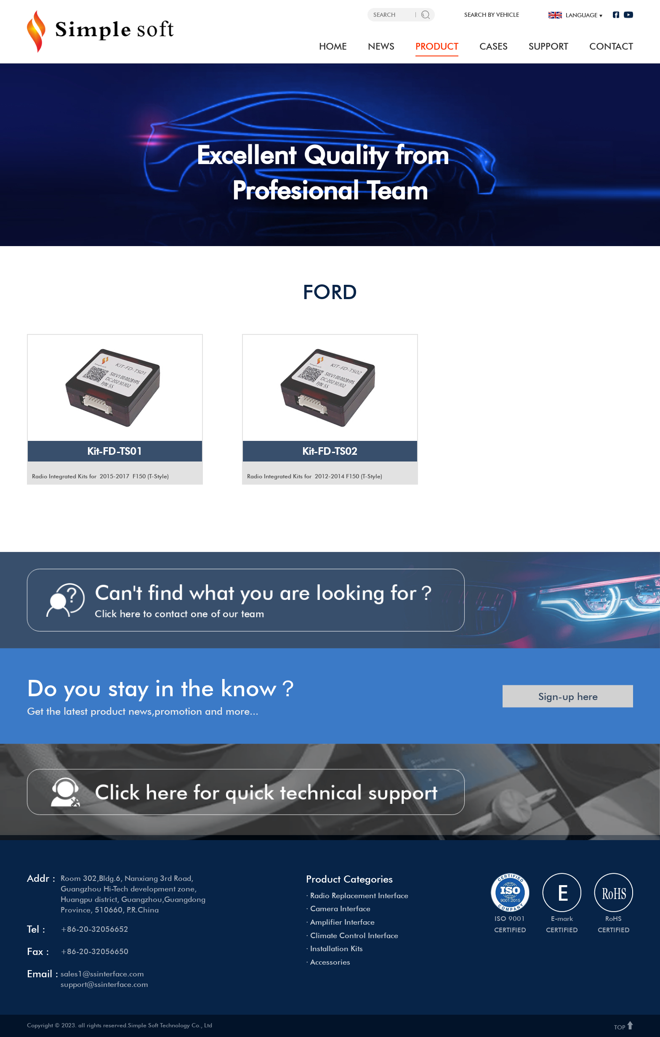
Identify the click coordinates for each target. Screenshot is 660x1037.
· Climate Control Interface (352, 935)
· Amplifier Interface (340, 922)
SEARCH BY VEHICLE (491, 14)
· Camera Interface (338, 908)
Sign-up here (568, 712)
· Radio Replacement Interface (357, 895)
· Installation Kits (334, 948)
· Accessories (328, 961)
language (581, 15)
